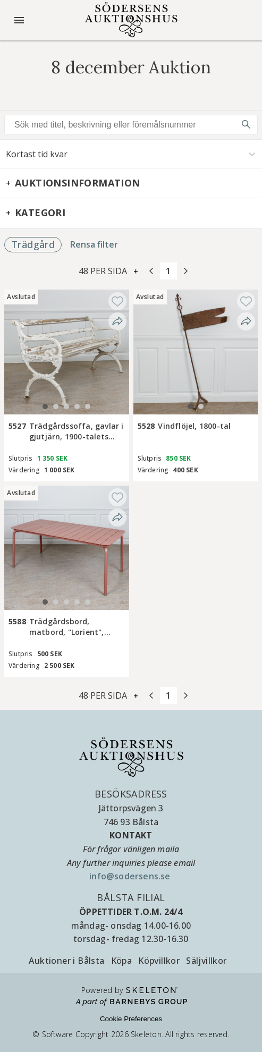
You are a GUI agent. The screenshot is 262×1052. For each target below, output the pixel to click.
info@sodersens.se (131, 876)
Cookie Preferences (131, 1019)
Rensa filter (94, 244)
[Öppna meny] (19, 20)
